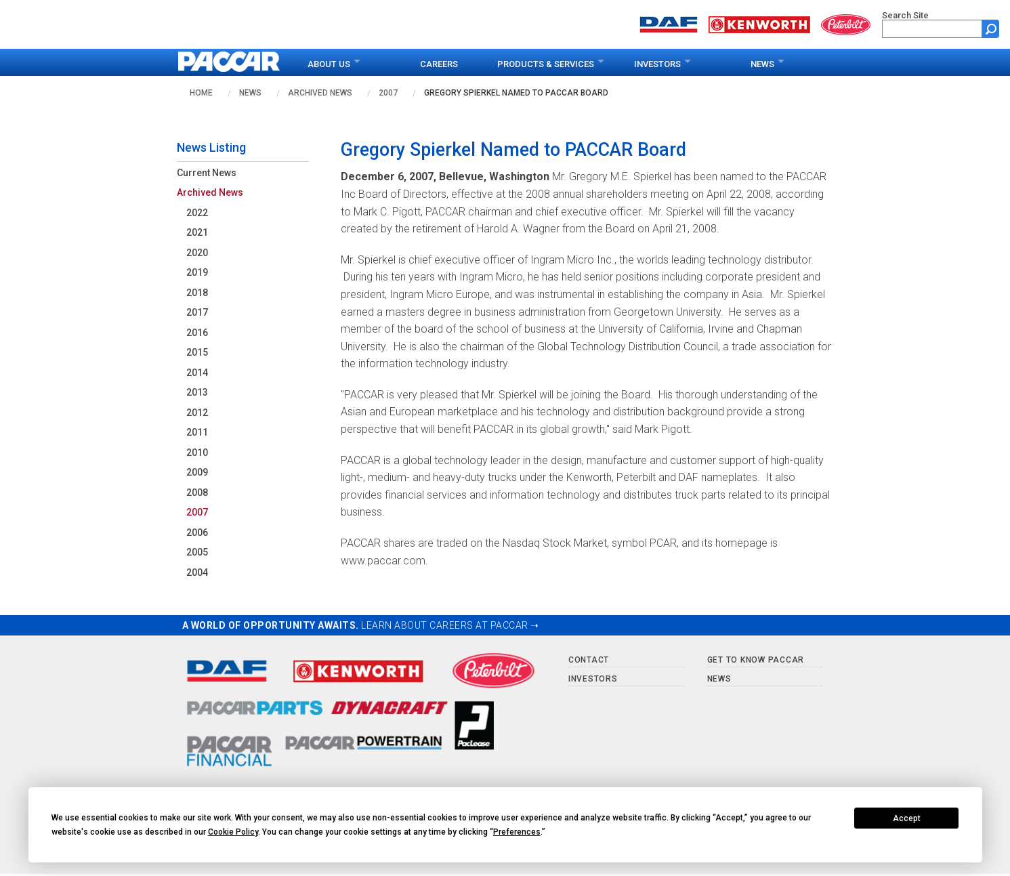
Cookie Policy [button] (233, 832)
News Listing (211, 147)
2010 (197, 452)
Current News (206, 172)
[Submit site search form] (990, 29)
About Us (329, 64)
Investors (657, 64)
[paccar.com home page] (229, 62)
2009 (197, 472)
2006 (197, 532)
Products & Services (545, 64)
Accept (907, 818)
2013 (197, 392)
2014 (197, 372)
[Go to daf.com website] (668, 23)
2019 (197, 272)
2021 (197, 232)
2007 (388, 93)
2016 (197, 332)
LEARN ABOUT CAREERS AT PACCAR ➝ (450, 625)
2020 (197, 252)
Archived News (320, 93)
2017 (197, 312)
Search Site (905, 15)
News (762, 64)
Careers (439, 64)
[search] (932, 29)
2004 (197, 572)
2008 (197, 492)
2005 (197, 552)
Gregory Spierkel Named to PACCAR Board (516, 93)
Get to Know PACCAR (756, 660)
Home (201, 93)
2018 (197, 292)
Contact (588, 660)
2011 (197, 432)
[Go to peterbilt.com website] (846, 23)
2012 (197, 412)
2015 (197, 352)
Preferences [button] (517, 832)
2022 (197, 212)
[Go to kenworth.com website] (759, 23)
